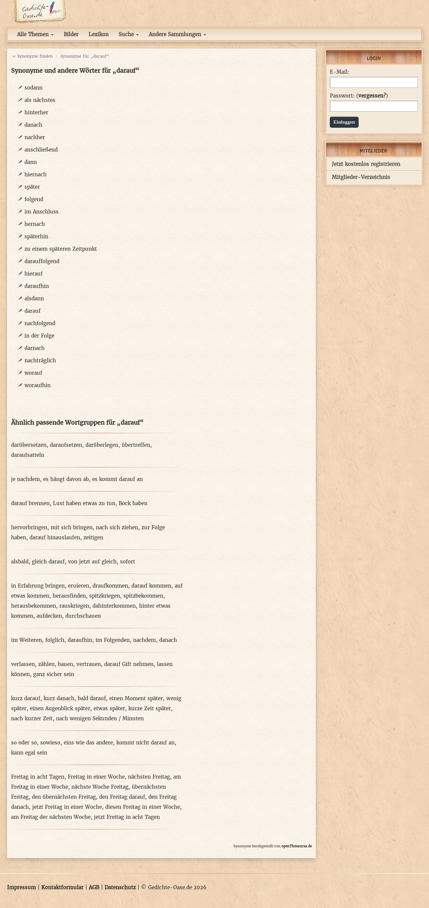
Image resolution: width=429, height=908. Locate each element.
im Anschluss (41, 211)
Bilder (71, 34)
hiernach (35, 174)
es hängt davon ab (66, 479)
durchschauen (83, 616)
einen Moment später (136, 698)
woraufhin (37, 385)
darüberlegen (101, 445)
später (32, 187)
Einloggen (344, 122)
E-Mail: (339, 72)
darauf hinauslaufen (54, 537)
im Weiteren (26, 640)
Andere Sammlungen (177, 34)
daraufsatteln (27, 455)
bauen (65, 664)
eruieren (78, 586)
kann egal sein (29, 752)
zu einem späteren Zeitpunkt (60, 249)
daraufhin (36, 286)
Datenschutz (120, 887)
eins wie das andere (88, 742)
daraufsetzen (66, 445)
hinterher (36, 112)
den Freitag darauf (122, 797)
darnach (34, 348)
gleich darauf (48, 561)
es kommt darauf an (117, 479)
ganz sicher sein (53, 674)
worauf (33, 373)
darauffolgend (41, 261)
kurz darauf (25, 698)
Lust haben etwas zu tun (84, 503)
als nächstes (39, 100)
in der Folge (39, 335)
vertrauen (88, 664)
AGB (94, 887)
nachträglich (40, 360)
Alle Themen (35, 34)
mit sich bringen (72, 527)
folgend (33, 199)
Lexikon (98, 34)
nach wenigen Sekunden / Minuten (100, 718)
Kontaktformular (62, 887)
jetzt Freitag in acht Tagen (127, 817)
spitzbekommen (143, 596)
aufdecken (49, 616)
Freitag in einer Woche (96, 777)
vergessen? (372, 96)
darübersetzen (29, 445)
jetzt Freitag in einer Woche (67, 807)
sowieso (50, 742)
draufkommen (110, 586)
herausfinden (69, 596)
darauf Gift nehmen (129, 664)
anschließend (41, 149)
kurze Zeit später (149, 708)
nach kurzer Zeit (32, 718)
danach (33, 125)
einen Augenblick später (60, 708)
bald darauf (92, 698)
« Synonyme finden (32, 56)
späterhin (36, 236)
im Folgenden (113, 640)
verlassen (23, 664)
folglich (54, 640)
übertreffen (136, 445)
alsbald (19, 561)
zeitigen (93, 537)
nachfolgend (39, 323)
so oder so (24, 742)
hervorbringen (29, 527)
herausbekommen (33, 606)
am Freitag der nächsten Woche (50, 817)
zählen (46, 664)
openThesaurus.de (297, 846)
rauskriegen (74, 606)
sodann (33, 87)
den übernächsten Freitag (64, 797)
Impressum (21, 887)
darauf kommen (151, 586)
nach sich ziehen (117, 527)
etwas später (109, 708)
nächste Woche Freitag (99, 787)
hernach (34, 224)
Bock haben (133, 503)
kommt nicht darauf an (145, 742)
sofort (127, 561)
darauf (32, 311)
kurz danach (59, 698)
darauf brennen (30, 503)
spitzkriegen (104, 596)
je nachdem (25, 479)
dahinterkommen (114, 606)
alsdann (34, 298)
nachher (34, 137)
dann (30, 162)
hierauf (33, 273)
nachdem (144, 640)
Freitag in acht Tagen (37, 777)
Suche (129, 34)
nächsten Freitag (149, 777)
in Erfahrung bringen (38, 586)
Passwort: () (359, 96)
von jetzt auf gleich (92, 561)
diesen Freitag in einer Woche (142, 807)
